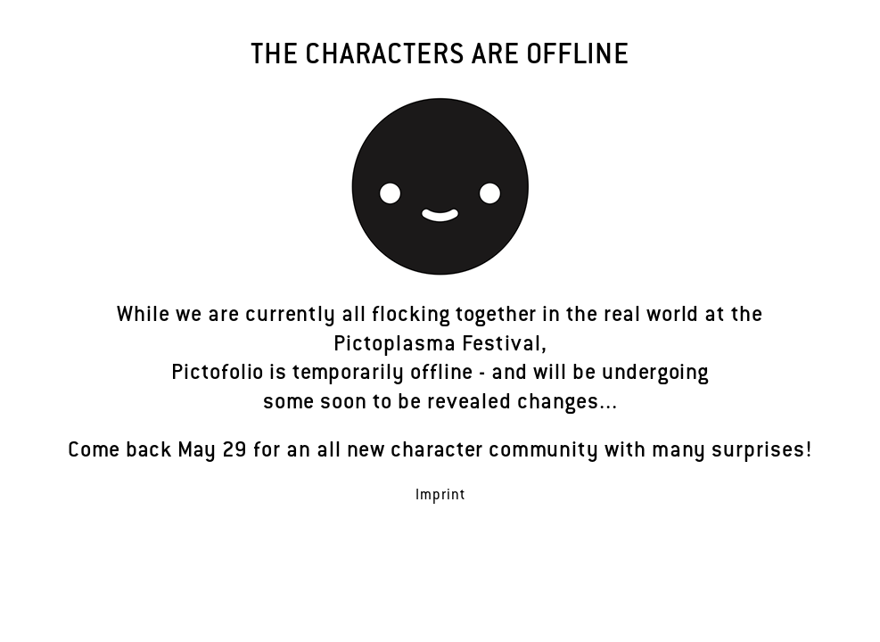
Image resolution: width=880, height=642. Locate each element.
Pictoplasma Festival (437, 345)
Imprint (440, 496)
